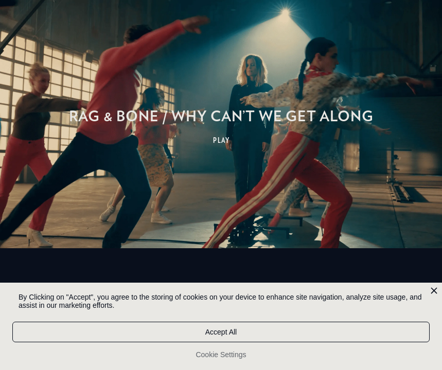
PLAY (221, 140)
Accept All (221, 332)
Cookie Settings (221, 354)
